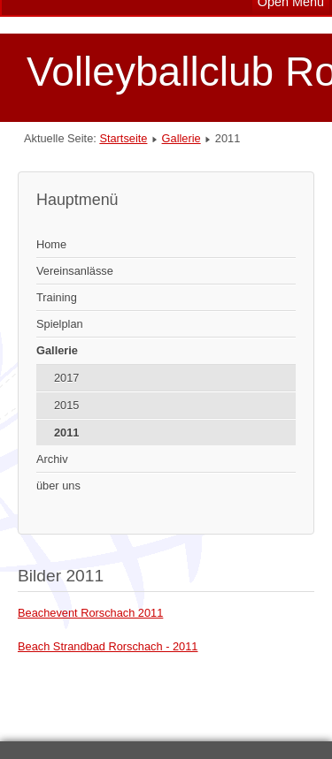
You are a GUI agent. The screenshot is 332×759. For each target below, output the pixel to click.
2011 (66, 432)
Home (51, 244)
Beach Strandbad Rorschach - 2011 (107, 646)
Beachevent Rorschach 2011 (90, 612)
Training (56, 297)
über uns (58, 485)
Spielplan (59, 323)
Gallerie (181, 138)
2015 (66, 405)
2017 (66, 377)
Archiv (52, 459)
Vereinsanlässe (74, 270)
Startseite (123, 138)
